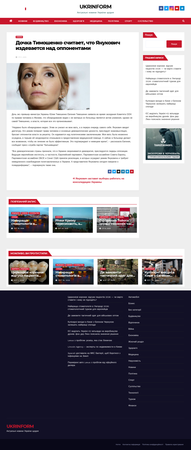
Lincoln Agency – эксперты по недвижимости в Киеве (95, 347)
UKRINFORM (95, 6)
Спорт (128, 21)
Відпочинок (149, 269)
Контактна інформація (131, 444)
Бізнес (113, 217)
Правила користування (174, 444)
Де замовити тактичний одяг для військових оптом (116, 275)
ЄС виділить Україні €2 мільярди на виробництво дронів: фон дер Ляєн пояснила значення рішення (162, 116)
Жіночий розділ (136, 341)
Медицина (96, 21)
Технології (133, 393)
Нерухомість (134, 361)
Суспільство (145, 21)
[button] (183, 21)
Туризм (14, 217)
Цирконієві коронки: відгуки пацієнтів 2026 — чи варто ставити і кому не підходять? (163, 69)
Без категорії (134, 310)
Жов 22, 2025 (109, 280)
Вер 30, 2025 (153, 280)
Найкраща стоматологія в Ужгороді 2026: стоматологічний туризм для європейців (163, 81)
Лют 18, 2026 (64, 280)
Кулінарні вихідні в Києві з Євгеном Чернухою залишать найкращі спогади (163, 104)
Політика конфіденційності (152, 444)
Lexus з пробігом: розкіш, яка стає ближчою (90, 340)
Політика (113, 21)
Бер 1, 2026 (19, 280)
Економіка (60, 21)
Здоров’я (78, 21)
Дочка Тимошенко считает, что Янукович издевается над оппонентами (68, 45)
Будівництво (41, 21)
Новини (22, 21)
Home (118, 444)
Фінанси (132, 405)
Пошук (149, 34)
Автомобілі (104, 217)
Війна (103, 269)
